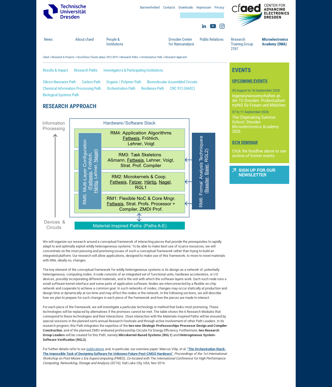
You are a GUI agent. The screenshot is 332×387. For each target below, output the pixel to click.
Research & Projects (146, 41)
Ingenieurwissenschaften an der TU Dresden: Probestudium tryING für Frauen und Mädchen (259, 100)
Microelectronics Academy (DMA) (275, 41)
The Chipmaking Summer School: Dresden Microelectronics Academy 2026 (255, 124)
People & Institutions (114, 41)
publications (95, 349)
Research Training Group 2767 (242, 44)
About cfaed (84, 39)
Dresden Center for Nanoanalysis (181, 41)
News (48, 39)
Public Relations (212, 39)
